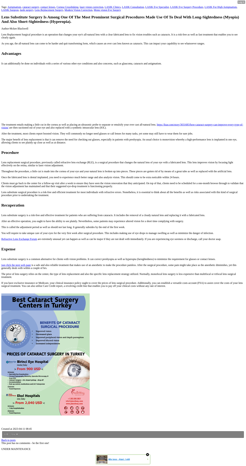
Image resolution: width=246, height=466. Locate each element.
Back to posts (8, 440)
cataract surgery (30, 7)
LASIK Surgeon (10, 10)
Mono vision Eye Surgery (107, 10)
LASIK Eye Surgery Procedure (186, 7)
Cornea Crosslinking (67, 7)
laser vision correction (91, 7)
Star (14, 434)
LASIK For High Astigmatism (221, 7)
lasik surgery (26, 10)
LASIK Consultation (133, 7)
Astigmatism (14, 7)
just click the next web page (16, 265)
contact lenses (47, 7)
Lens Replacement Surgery (49, 10)
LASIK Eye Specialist (157, 7)
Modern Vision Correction (78, 10)
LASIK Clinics (113, 7)
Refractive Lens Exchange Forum (19, 239)
